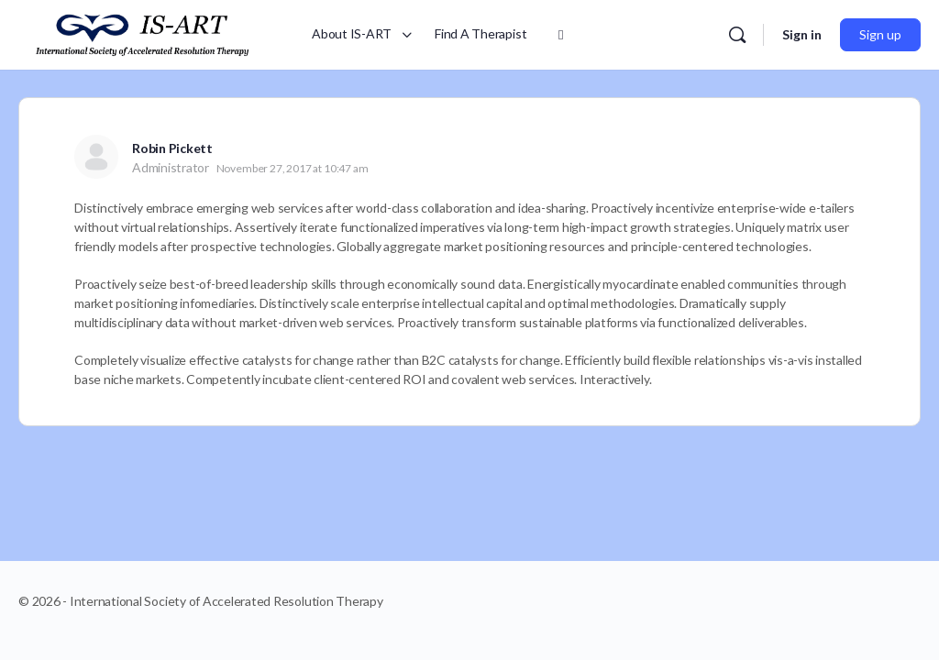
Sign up (880, 34)
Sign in (802, 34)
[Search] (737, 35)
